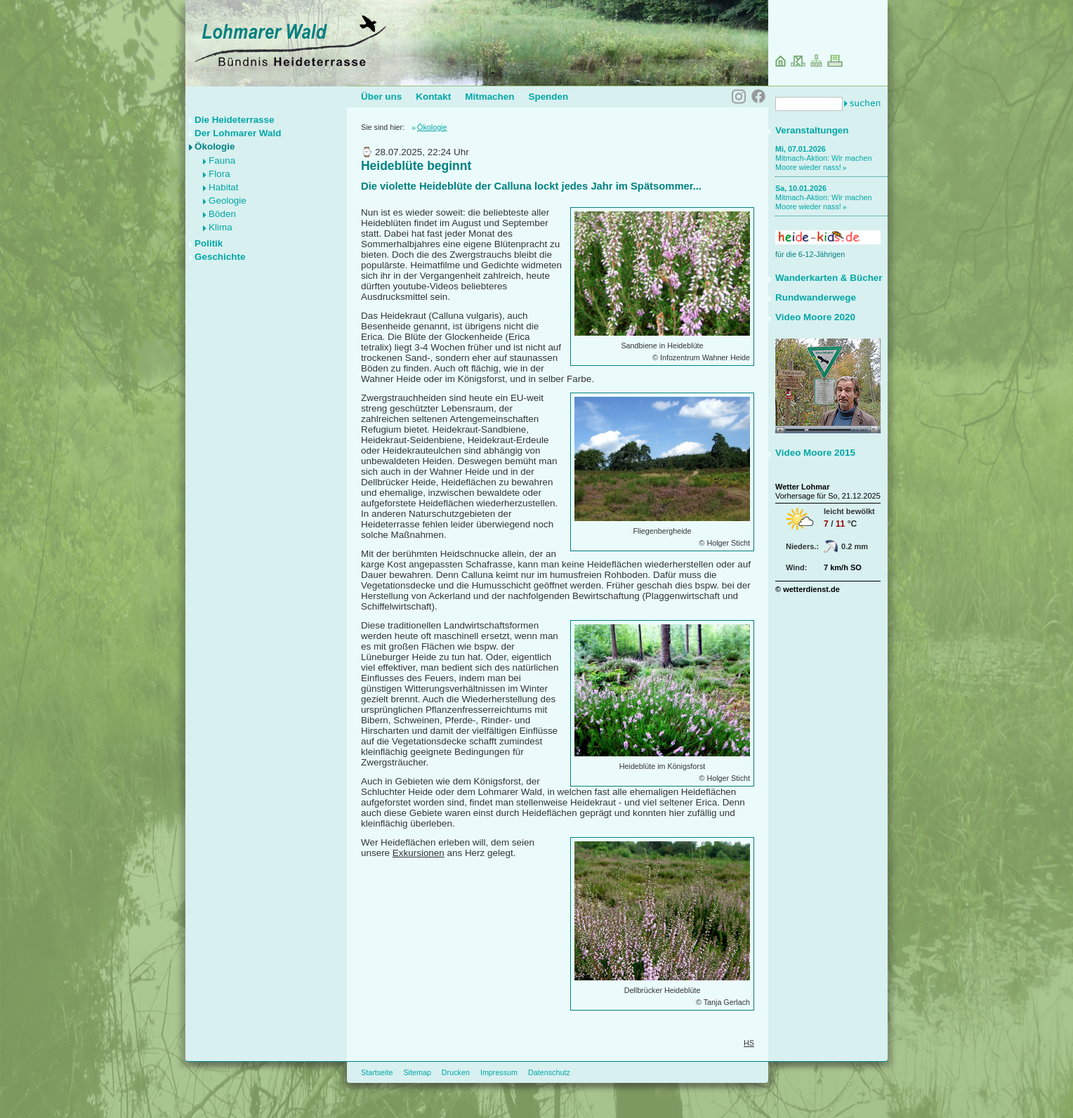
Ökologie (215, 146)
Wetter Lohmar (802, 486)
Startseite (377, 1072)
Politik (209, 243)
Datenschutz (549, 1072)
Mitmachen (489, 96)
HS (749, 1043)
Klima (220, 227)
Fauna (222, 160)
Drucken (456, 1072)
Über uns (381, 96)
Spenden (548, 96)
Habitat (224, 187)
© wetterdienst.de (807, 589)
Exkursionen (419, 853)
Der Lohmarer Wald (238, 133)
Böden (222, 214)
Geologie (227, 200)
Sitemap (416, 1072)
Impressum (499, 1072)
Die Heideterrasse (235, 119)
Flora (219, 174)
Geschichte (220, 256)
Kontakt (433, 96)
